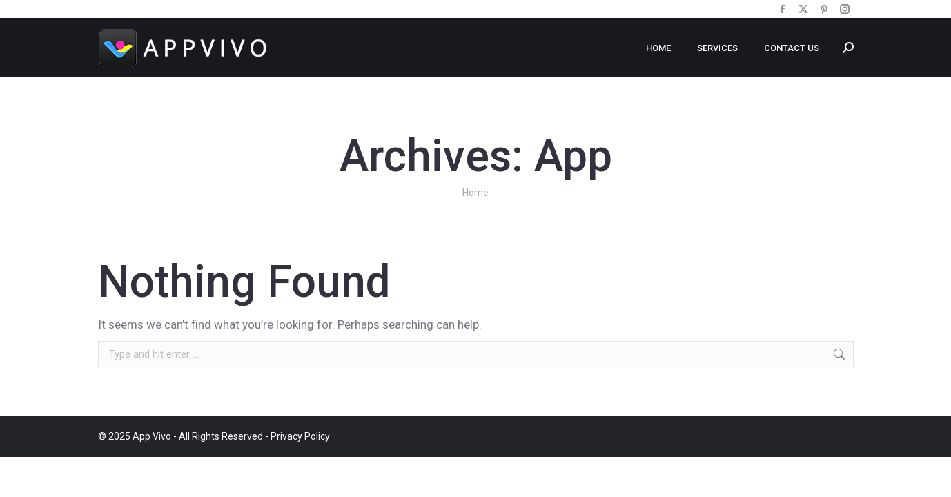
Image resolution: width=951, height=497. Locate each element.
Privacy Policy (300, 436)
